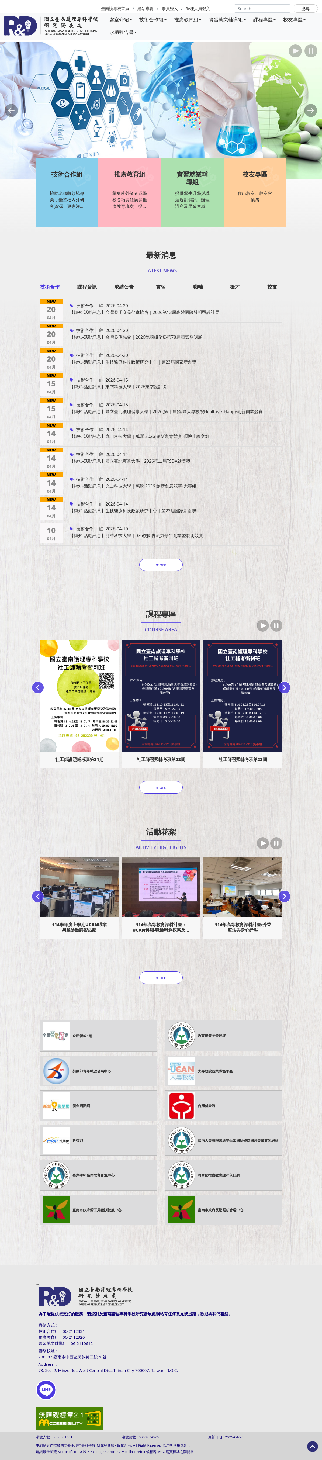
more (161, 565)
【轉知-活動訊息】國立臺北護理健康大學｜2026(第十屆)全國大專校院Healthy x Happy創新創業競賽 (166, 411)
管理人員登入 (198, 8)
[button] (11, 110)
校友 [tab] (272, 286)
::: (94, 9)
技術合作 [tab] (50, 286)
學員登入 (170, 8)
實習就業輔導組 (227, 19)
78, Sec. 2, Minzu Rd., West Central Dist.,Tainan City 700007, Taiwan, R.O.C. (108, 1370)
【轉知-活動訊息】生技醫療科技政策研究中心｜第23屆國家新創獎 (133, 362)
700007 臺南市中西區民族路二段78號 (73, 1356)
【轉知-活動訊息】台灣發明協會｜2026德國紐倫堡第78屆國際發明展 (136, 337)
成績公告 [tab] (124, 286)
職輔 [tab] (198, 286)
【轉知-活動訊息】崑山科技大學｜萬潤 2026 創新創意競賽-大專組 (133, 486)
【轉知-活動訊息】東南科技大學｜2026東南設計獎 (118, 387)
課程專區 (264, 19)
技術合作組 (153, 19)
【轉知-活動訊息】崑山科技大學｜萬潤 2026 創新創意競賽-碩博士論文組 (139, 436)
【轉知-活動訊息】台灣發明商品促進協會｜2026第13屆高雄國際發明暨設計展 (144, 312)
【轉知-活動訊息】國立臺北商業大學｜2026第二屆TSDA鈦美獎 (130, 461)
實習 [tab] (161, 286)
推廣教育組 (188, 19)
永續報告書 (123, 32)
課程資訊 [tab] (87, 286)
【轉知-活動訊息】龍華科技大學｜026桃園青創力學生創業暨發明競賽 (136, 535)
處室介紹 (120, 19)
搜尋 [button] (305, 9)
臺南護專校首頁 (115, 8)
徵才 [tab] (235, 286)
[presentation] (38, 687)
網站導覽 (145, 8)
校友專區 (294, 19)
